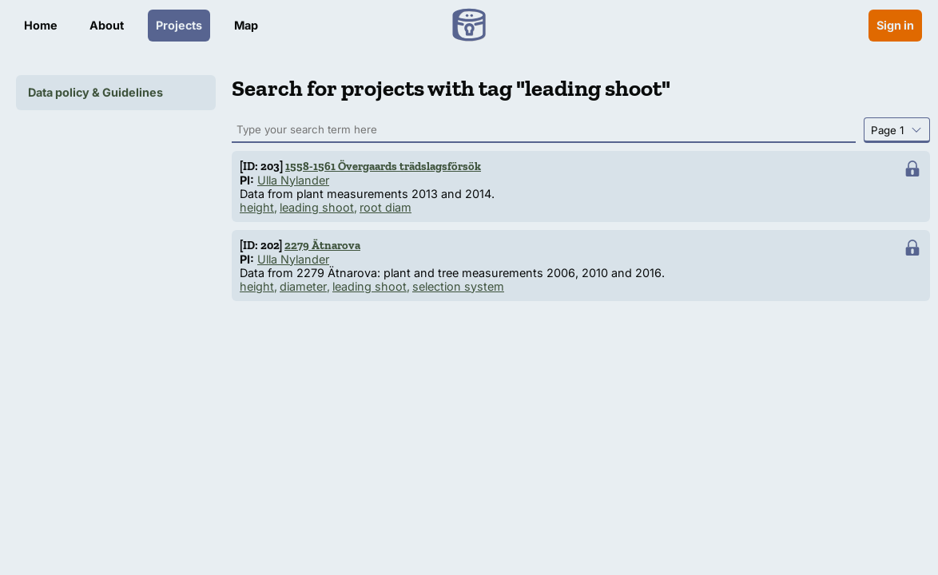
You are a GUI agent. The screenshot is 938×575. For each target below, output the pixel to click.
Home (41, 25)
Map (246, 25)
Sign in (895, 25)
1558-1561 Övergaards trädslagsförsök (383, 166)
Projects (179, 25)
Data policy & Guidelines (95, 92)
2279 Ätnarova (322, 245)
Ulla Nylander (293, 180)
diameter (303, 286)
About (106, 25)
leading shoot (317, 207)
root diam (385, 207)
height (257, 207)
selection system (458, 286)
